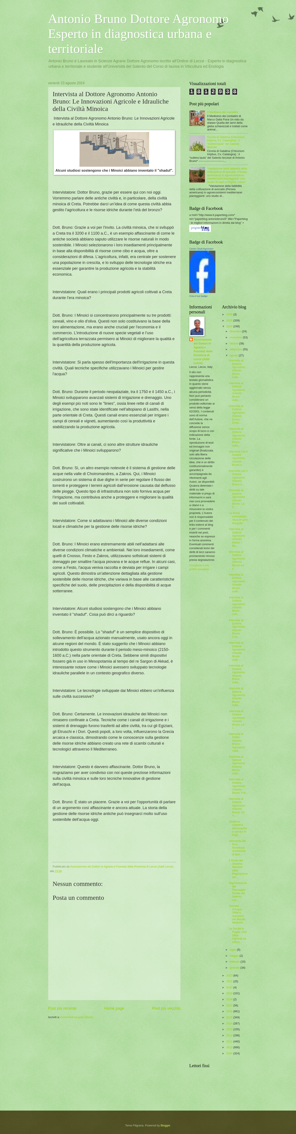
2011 (229, 1041)
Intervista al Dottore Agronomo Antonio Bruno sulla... (237, 369)
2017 (229, 1005)
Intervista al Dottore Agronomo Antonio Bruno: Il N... (238, 786)
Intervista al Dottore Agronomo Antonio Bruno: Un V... (237, 807)
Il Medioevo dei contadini (222, 112)
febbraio (234, 961)
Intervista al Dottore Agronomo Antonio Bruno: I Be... (237, 537)
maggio (234, 955)
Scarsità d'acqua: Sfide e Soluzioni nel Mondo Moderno (237, 914)
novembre (236, 337)
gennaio (234, 967)
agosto (234, 355)
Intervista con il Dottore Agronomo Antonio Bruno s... (238, 458)
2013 (229, 1029)
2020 (229, 987)
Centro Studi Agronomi (201, 248)
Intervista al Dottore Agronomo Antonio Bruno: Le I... (237, 719)
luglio (233, 949)
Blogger (165, 1125)
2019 (229, 993)
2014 (229, 1023)
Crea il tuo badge (198, 296)
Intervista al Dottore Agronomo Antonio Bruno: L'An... (237, 629)
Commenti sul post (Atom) (76, 1017)
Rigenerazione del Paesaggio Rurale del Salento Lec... (238, 891)
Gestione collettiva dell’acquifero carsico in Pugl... (238, 828)
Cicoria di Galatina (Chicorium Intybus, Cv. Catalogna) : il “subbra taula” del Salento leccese (225, 142)
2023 (229, 975)
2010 (229, 1047)
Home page (114, 1008)
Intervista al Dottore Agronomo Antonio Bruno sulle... (237, 583)
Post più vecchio (166, 1008)
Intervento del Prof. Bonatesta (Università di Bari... (237, 847)
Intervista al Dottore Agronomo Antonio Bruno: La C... (237, 499)
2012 (229, 1035)
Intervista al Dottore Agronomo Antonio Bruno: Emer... (237, 414)
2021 (229, 981)
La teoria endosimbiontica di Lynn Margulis (238, 518)
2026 (229, 314)
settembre (236, 349)
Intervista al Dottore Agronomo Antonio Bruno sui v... (237, 560)
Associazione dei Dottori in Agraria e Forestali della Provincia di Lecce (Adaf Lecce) (203, 351)
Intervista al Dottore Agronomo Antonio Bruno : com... (237, 606)
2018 (229, 999)
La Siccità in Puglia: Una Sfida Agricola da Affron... (238, 935)
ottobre (234, 343)
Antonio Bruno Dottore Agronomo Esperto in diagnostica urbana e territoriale (138, 34)
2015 (229, 1017)
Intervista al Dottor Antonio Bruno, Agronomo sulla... (237, 742)
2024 (229, 326)
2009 (229, 1053)
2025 (229, 320)
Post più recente (62, 1008)
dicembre (235, 331)
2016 (229, 1011)
